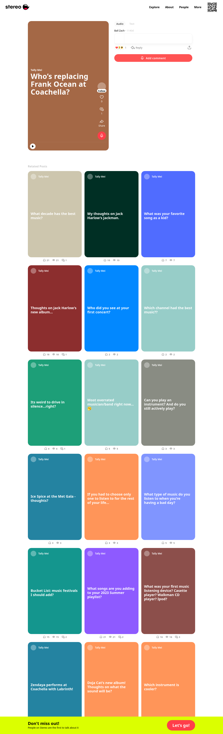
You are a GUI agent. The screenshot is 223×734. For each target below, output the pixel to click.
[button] (181, 725)
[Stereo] (17, 7)
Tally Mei (36, 70)
